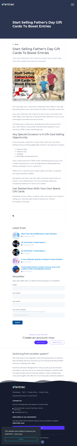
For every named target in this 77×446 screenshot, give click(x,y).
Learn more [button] (18, 434)
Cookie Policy (43, 392)
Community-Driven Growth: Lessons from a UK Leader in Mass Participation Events (40, 268)
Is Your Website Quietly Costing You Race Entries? (42, 259)
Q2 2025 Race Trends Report (33, 251)
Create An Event (57, 342)
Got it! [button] (21, 439)
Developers (17, 392)
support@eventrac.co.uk (20, 412)
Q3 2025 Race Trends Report (33, 242)
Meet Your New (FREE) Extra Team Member (39, 234)
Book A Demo (41, 342)
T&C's (24, 392)
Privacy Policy (32, 392)
